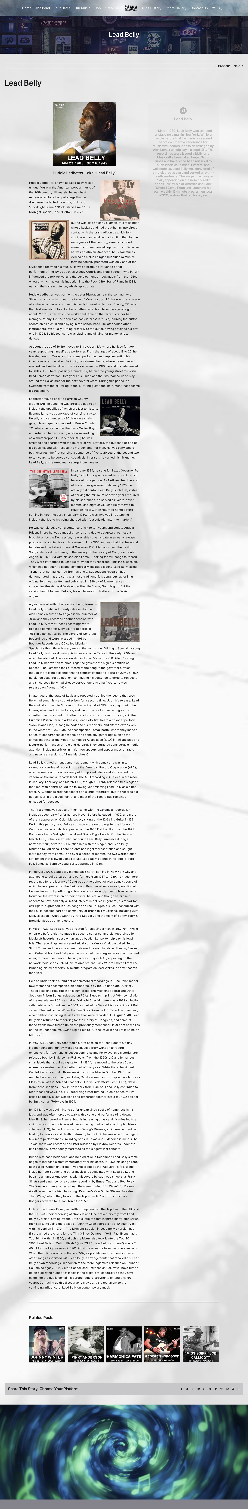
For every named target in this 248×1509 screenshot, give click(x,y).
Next (237, 66)
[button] (220, 7)
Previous (224, 66)
